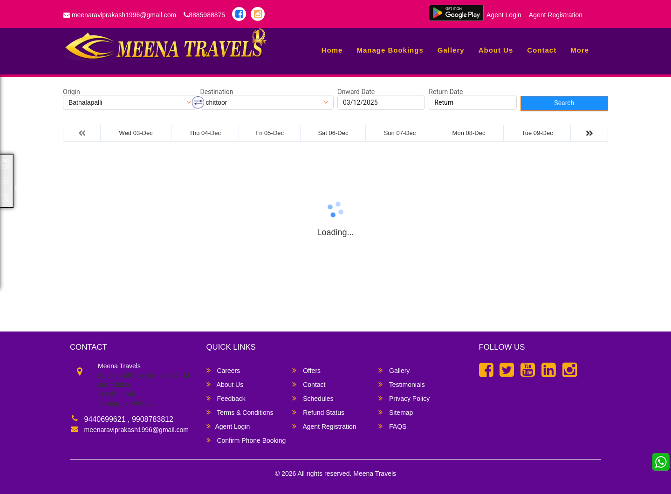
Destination (216, 91)
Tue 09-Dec (537, 132)
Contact (541, 50)
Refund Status (318, 412)
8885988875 (204, 15)
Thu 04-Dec (205, 132)
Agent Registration (555, 15)
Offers (306, 370)
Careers (223, 370)
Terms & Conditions (240, 412)
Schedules (312, 398)
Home (332, 50)
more (579, 50)
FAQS (392, 426)
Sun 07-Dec (400, 132)
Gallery (451, 50)
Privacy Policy (404, 398)
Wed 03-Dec (136, 132)
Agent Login (503, 15)
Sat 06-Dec (333, 132)
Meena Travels (374, 473)
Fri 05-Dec (269, 132)
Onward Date (356, 91)
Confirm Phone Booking (246, 440)
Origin (71, 91)
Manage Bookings (389, 50)
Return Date (446, 91)
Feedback (226, 398)
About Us (496, 50)
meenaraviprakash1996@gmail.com (119, 15)
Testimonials (401, 384)
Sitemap (395, 412)
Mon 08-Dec (469, 132)
